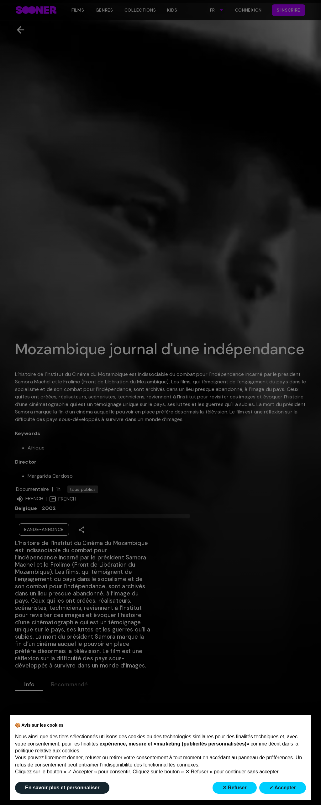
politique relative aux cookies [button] (47, 750)
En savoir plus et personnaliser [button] (62, 787)
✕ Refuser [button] (235, 787)
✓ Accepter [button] (282, 787)
